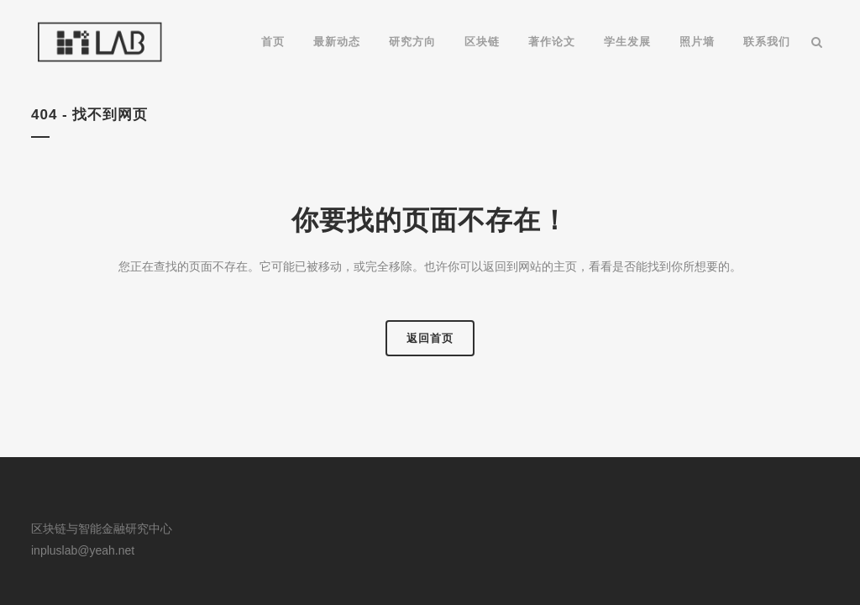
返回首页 (430, 338)
